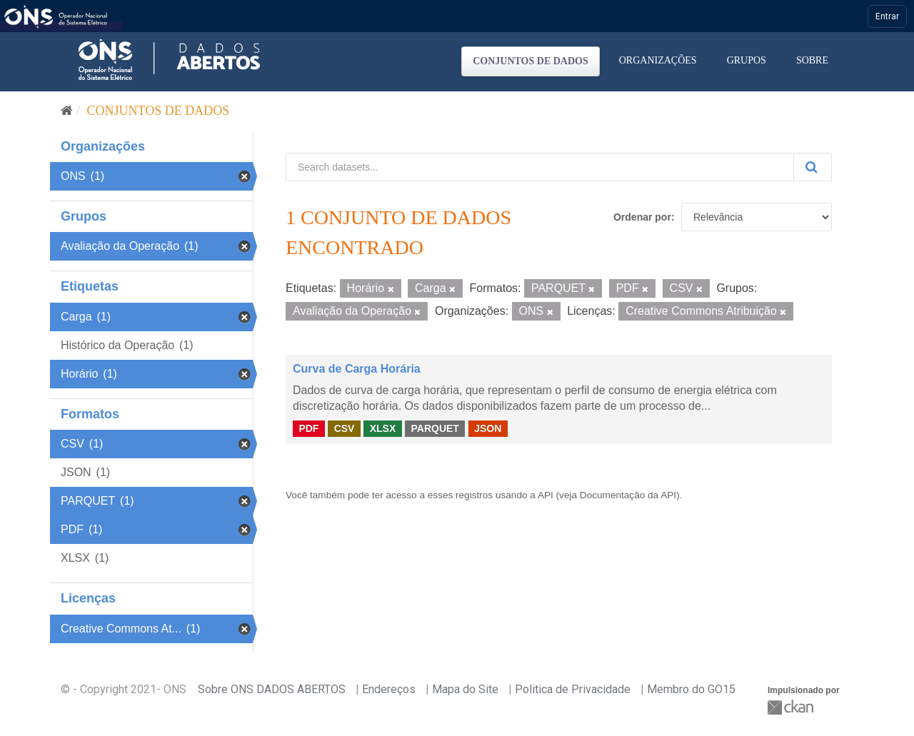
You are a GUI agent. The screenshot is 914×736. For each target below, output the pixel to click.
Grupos (746, 60)
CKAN (792, 707)
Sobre (812, 60)
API (545, 495)
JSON (487, 428)
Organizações (658, 60)
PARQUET (434, 428)
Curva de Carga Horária (357, 369)
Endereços (389, 689)
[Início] (67, 111)
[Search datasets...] (540, 167)
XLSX (383, 428)
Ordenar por (642, 217)
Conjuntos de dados (530, 61)
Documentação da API (628, 495)
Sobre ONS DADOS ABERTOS (272, 689)
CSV (344, 428)
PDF (308, 428)
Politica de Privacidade (573, 689)
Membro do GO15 (691, 689)
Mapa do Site (465, 689)
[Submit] (812, 167)
